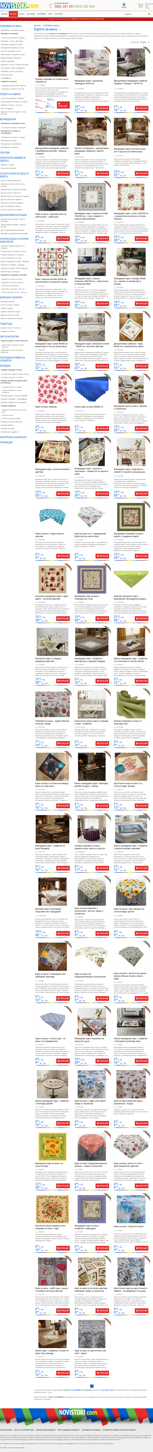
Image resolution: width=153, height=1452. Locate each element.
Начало (4, 14)
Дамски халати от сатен (10, 315)
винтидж (105, 1390)
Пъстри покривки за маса (11, 51)
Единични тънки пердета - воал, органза (13, 113)
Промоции (6, 442)
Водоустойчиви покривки (11, 58)
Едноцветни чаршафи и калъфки (14, 275)
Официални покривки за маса (12, 30)
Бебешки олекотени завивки (12, 203)
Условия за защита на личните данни (119, 1430)
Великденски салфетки (10, 147)
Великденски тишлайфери (11, 144)
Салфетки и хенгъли (9, 81)
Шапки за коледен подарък (11, 418)
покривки (128, 1397)
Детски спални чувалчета (11, 193)
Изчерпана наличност (13, 437)
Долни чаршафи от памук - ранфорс (15, 261)
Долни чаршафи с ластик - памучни (14, 292)
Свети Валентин (9, 336)
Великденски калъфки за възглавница (10, 132)
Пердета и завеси (10, 94)
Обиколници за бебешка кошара (13, 189)
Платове (5, 152)
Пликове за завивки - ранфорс (13, 265)
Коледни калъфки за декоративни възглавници (14, 382)
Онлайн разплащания (45, 1430)
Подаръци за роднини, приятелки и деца (14, 411)
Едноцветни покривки (9, 33)
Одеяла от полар (7, 165)
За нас (22, 14)
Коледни (5, 365)
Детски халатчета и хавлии (11, 210)
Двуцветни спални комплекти (12, 279)
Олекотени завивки (8, 168)
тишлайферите (62, 34)
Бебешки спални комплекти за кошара (13, 185)
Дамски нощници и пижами (12, 318)
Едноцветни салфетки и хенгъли (13, 89)
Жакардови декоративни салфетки (14, 86)
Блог (50, 14)
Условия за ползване (91, 1430)
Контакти (59, 14)
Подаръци (6, 323)
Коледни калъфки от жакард (12, 387)
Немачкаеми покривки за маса (13, 54)
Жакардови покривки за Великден (14, 128)
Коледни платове (7, 428)
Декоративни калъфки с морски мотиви (13, 225)
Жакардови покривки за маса (12, 48)
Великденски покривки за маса (13, 123)
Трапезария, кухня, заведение (13, 68)
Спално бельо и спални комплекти (14, 240)
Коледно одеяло (7, 425)
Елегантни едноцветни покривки (13, 38)
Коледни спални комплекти (11, 422)
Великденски (8, 119)
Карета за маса (7, 75)
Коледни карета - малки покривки (14, 396)
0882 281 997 (64, 6)
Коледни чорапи (7, 415)
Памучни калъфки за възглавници (14, 268)
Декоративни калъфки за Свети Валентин (13, 346)
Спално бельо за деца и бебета (14, 175)
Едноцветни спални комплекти (12, 282)
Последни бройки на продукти (12, 359)
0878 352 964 (85, 6)
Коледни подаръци (8, 406)
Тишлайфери (6, 78)
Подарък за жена (7, 331)
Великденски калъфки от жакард (13, 137)
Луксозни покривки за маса (11, 44)
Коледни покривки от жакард (12, 377)
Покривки (41, 14)
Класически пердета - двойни (12, 98)
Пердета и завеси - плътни (11, 105)
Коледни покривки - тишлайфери (14, 399)
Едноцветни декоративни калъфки (14, 233)
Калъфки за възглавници (10, 286)
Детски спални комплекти (11, 180)
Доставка (31, 14)
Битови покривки (7, 61)
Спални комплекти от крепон (12, 255)
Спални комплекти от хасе (11, 258)
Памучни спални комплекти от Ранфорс (13, 247)
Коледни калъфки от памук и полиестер (12, 391)
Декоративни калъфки (13, 214)
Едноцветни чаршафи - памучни (13, 289)
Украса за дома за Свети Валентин (14, 341)
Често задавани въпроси (68, 1430)
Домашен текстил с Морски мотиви (15, 65)
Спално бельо (6, 1430)
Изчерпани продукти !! (10, 432)
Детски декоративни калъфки (12, 230)
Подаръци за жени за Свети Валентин (12, 351)
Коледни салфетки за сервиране (13, 402)
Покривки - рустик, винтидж (12, 41)
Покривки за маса (11, 26)
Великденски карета (9, 140)
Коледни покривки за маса (11, 370)
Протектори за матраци (10, 271)
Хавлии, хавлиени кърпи (10, 312)
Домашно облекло (11, 297)
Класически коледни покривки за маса (15, 374)
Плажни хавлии (7, 308)
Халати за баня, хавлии (10, 305)
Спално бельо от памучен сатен (13, 251)
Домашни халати (7, 301)
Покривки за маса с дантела (12, 71)
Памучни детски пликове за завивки (15, 196)
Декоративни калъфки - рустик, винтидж (13, 220)
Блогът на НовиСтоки (24, 1430)
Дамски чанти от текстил (10, 328)
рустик (112, 1390)
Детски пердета (7, 108)
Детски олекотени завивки (11, 199)
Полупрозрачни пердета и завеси (14, 102)
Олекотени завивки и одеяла (12, 159)
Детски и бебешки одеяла (11, 206)
